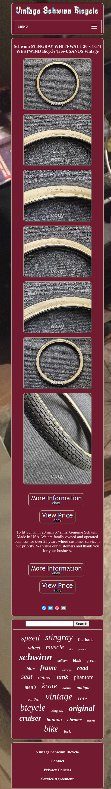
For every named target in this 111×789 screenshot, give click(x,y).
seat (27, 676)
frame (48, 667)
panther (34, 699)
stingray (59, 637)
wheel (34, 648)
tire (71, 649)
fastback (86, 639)
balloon (63, 660)
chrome (74, 719)
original (82, 708)
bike (51, 728)
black (77, 660)
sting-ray (57, 710)
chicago (67, 669)
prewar (82, 649)
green (91, 660)
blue (31, 668)
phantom (84, 677)
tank (62, 677)
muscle (55, 647)
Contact (57, 761)
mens (91, 720)
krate (49, 686)
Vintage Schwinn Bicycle (57, 752)
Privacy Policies (57, 770)
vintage (58, 696)
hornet (66, 688)
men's (31, 687)
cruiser (30, 718)
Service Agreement (57, 779)
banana (54, 719)
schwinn (35, 657)
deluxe (45, 677)
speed (30, 637)
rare (82, 698)
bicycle (32, 708)
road (82, 667)
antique (83, 687)
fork (67, 731)
